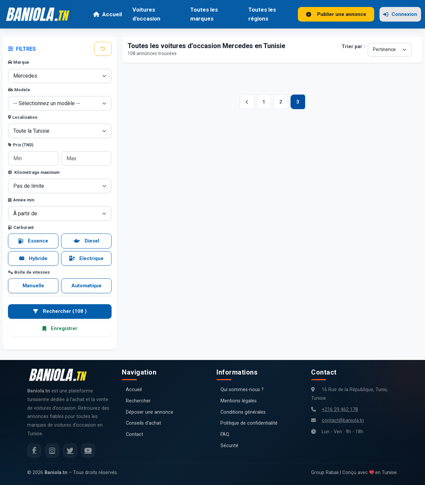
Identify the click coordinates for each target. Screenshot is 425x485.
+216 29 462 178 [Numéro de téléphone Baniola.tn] (340, 409)
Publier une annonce (336, 14)
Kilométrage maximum (33, 172)
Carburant (21, 227)
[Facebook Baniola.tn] (34, 450)
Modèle (19, 89)
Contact (134, 434)
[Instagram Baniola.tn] (52, 450)
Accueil (107, 14)
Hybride (33, 258)
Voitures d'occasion (146, 14)
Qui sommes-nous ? (242, 389)
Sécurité (229, 446)
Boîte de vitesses (29, 272)
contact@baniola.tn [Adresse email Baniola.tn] (343, 420)
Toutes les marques (204, 14)
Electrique (86, 258)
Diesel (86, 241)
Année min (21, 199)
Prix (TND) (20, 144)
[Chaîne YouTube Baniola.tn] (88, 450)
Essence (33, 241)
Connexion (400, 14)
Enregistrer (59, 328)
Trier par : (353, 46)
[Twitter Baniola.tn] (70, 450)
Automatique (86, 286)
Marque (18, 62)
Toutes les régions (262, 14)
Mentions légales (238, 401)
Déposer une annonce (149, 412)
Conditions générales (243, 412)
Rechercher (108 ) (60, 311)
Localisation (22, 117)
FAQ (224, 434)
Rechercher (138, 401)
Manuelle (33, 286)
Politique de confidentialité (249, 423)
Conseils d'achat (143, 423)
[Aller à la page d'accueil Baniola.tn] (60, 374)
